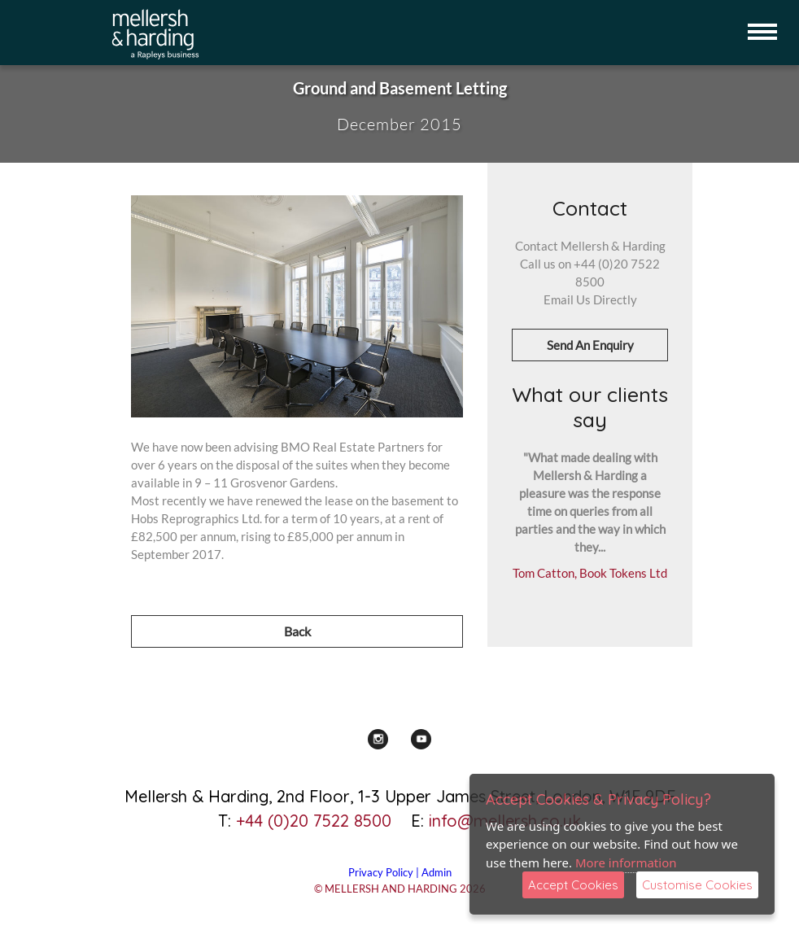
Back (297, 631)
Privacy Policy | (384, 872)
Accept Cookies (573, 885)
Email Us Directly (590, 299)
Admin (436, 872)
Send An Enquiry (590, 345)
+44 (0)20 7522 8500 (313, 820)
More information (626, 862)
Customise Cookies (697, 885)
